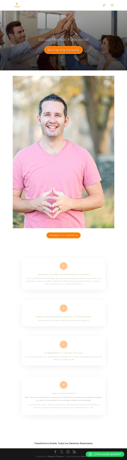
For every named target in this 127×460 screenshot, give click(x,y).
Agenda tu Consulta (63, 235)
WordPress (86, 456)
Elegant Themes (56, 456)
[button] (105, 454)
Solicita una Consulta (63, 50)
